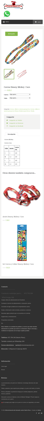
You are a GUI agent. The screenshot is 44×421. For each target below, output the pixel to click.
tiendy (39, 410)
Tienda (32, 111)
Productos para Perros (24, 111)
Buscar (3, 369)
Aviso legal (4, 366)
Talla (5, 98)
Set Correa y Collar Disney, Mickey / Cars (18, 264)
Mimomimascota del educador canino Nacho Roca (18, 410)
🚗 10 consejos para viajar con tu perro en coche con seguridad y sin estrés (20, 402)
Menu (6, 22)
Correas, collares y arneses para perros (20, 109)
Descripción (11, 134)
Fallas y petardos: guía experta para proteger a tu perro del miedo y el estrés (20, 388)
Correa (6, 95)
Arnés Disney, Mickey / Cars (13, 217)
